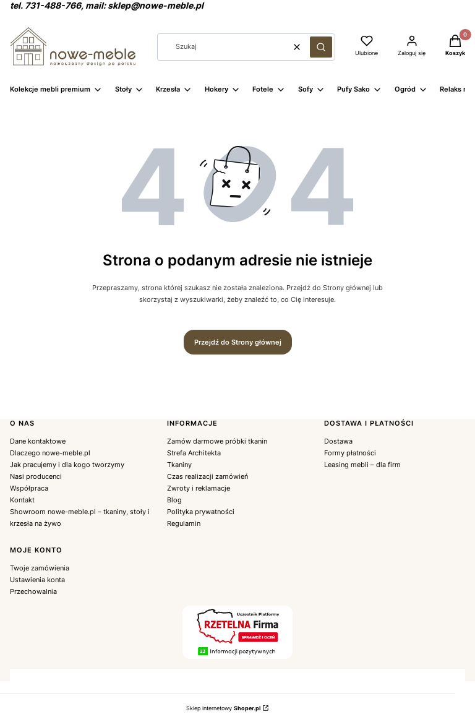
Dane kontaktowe (38, 441)
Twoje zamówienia (39, 568)
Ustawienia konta (37, 579)
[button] (321, 47)
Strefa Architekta (194, 453)
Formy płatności (350, 453)
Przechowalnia (33, 591)
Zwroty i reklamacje (198, 488)
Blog (174, 500)
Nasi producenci (36, 476)
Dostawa (338, 441)
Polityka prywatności (200, 511)
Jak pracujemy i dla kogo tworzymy (67, 464)
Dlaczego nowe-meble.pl (50, 453)
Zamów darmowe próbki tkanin (217, 441)
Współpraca (29, 488)
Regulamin (183, 523)
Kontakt (22, 500)
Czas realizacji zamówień (207, 476)
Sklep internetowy (223, 708)
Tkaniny (179, 464)
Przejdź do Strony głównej (237, 342)
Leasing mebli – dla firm (362, 464)
